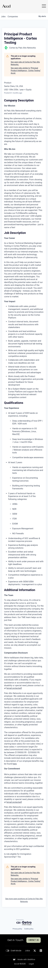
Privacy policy (17, 929)
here (15, 764)
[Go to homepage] (6, 6)
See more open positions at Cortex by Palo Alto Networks (24, 900)
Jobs (27, 950)
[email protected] (14, 688)
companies (13, 16)
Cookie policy (28, 929)
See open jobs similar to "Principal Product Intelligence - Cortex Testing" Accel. (26, 70)
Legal (31, 964)
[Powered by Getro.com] (24, 922)
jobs (3, 16)
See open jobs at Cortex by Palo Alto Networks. (25, 63)
